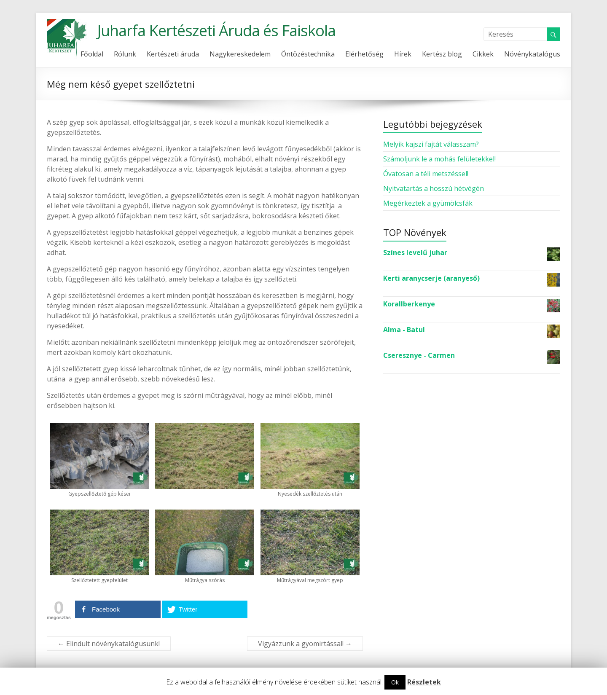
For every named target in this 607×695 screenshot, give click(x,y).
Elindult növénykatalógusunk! (109, 643)
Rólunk (125, 54)
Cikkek (483, 54)
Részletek (424, 682)
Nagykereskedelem (240, 54)
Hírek (402, 54)
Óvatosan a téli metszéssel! (425, 173)
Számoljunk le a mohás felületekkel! (439, 159)
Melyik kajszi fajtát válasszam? (431, 144)
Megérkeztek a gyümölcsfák (428, 203)
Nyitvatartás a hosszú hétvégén (433, 188)
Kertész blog (442, 54)
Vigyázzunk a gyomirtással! (305, 643)
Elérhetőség (364, 54)
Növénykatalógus (532, 54)
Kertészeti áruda (173, 54)
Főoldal (92, 54)
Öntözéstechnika (308, 54)
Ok (395, 682)
